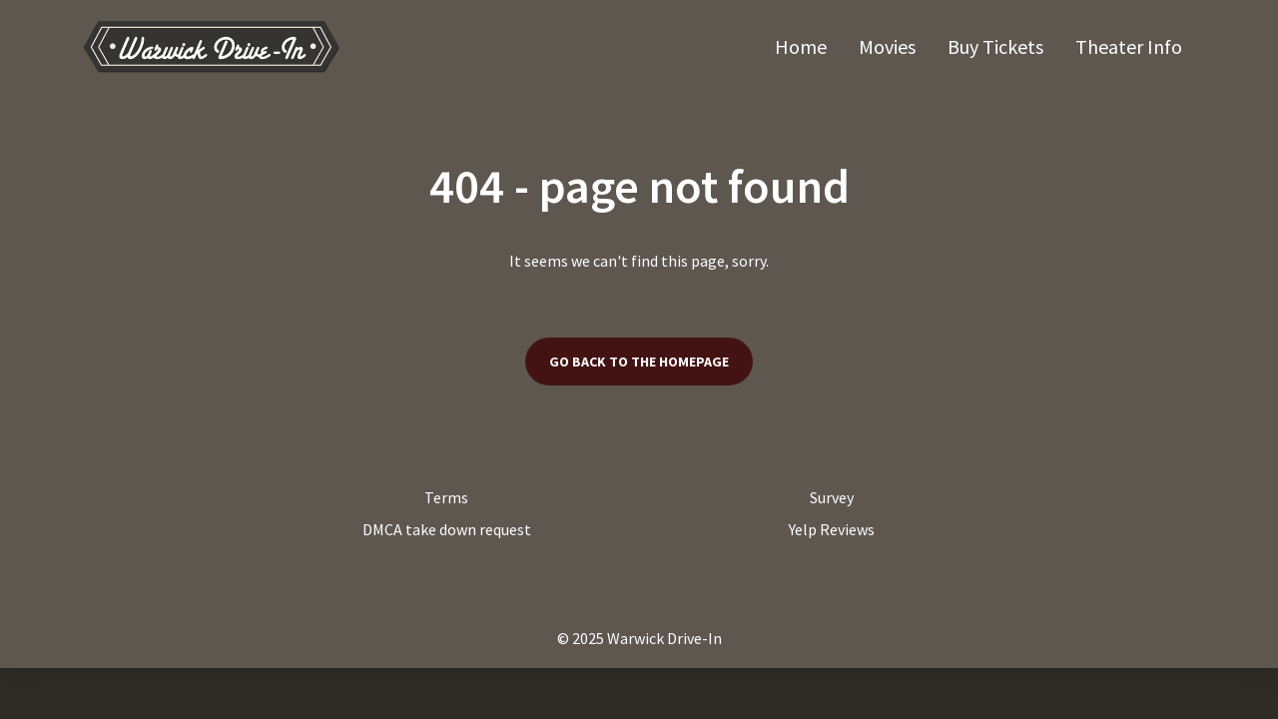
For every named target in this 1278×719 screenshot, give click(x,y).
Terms (446, 497)
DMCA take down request (446, 529)
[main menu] (978, 46)
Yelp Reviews (832, 529)
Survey (832, 497)
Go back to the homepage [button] (639, 361)
